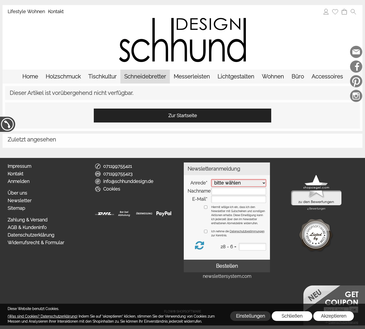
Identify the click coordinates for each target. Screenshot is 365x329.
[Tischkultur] (102, 77)
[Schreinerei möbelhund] (356, 110)
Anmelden (18, 181)
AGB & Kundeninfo (27, 227)
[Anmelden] (326, 11)
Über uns (17, 193)
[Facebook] (356, 66)
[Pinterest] (356, 81)
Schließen (292, 316)
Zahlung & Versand (27, 219)
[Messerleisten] (192, 77)
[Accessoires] (327, 77)
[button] (353, 11)
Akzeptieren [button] (333, 316)
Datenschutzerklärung (31, 235)
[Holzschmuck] (63, 77)
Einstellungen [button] (250, 316)
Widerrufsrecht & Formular (36, 242)
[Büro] (298, 77)
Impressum (19, 166)
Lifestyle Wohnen (26, 11)
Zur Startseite (182, 115)
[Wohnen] (273, 77)
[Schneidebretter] (145, 77)
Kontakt (56, 11)
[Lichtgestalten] (236, 77)
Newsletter (19, 200)
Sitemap (16, 208)
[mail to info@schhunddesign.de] (356, 52)
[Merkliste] (335, 11)
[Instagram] (356, 96)
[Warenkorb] (344, 11)
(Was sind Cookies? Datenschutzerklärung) (43, 316)
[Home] (30, 77)
